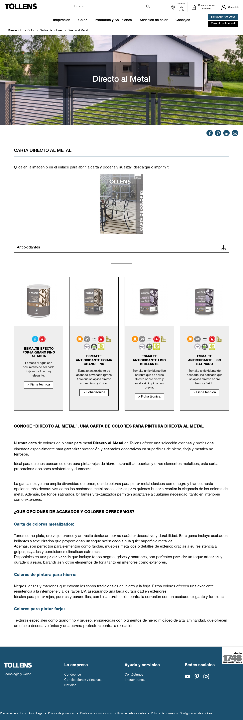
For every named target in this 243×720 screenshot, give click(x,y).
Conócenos (72, 674)
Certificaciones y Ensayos (82, 679)
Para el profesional (223, 23)
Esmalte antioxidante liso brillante (149, 360)
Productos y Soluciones (113, 20)
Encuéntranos (135, 679)
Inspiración (61, 20)
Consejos (183, 20)
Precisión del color (12, 713)
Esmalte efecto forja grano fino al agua (39, 352)
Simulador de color (223, 17)
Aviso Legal (36, 713)
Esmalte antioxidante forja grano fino (94, 360)
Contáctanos (134, 674)
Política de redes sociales (130, 713)
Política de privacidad (61, 713)
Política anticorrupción (94, 713)
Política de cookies (163, 713)
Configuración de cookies (196, 713)
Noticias (70, 685)
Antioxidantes (121, 247)
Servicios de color (154, 20)
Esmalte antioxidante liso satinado (204, 360)
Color (82, 20)
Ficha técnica (40, 385)
